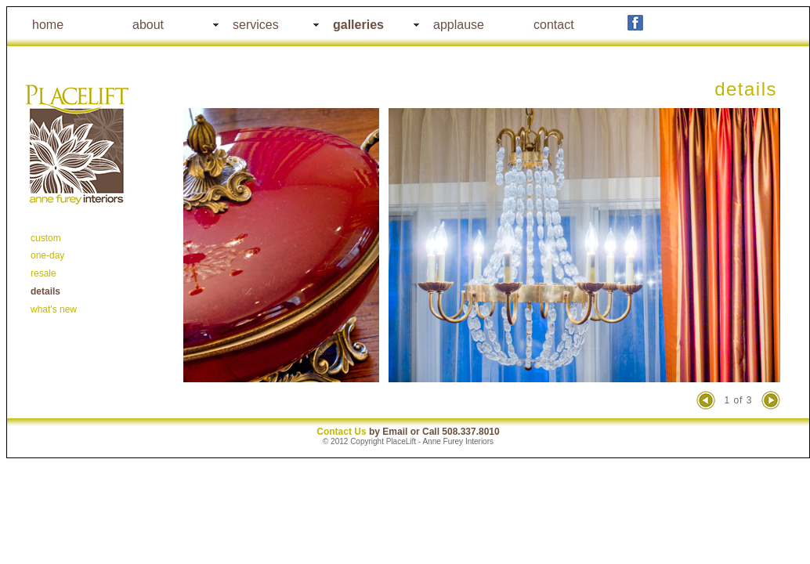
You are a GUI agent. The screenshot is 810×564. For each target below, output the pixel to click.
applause (458, 24)
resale (43, 273)
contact (553, 24)
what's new (54, 309)
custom (46, 238)
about (148, 24)
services (256, 24)
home (47, 24)
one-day (47, 255)
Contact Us (341, 431)
